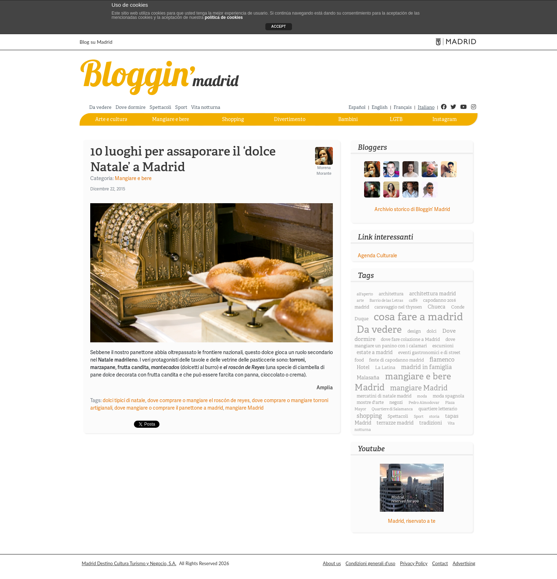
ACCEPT (278, 26)
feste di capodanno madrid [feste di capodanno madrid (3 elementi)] (396, 360)
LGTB (396, 119)
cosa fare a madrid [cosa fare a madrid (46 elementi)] (418, 316)
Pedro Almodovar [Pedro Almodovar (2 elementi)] (424, 402)
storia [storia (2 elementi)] (434, 416)
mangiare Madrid (244, 408)
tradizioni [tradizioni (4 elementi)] (430, 423)
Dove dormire (130, 107)
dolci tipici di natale (124, 400)
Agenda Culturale (377, 255)
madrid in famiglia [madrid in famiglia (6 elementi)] (426, 367)
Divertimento (289, 119)
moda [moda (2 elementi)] (422, 396)
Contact (440, 563)
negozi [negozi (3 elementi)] (396, 402)
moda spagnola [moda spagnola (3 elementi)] (448, 396)
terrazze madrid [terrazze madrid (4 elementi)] (395, 423)
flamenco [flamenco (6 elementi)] (441, 359)
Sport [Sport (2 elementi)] (418, 416)
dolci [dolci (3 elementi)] (432, 331)
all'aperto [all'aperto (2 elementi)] (365, 294)
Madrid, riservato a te (412, 521)
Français (403, 107)
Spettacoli (160, 107)
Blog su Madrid (96, 42)
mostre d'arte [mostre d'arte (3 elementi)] (370, 402)
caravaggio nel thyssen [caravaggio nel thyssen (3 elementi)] (398, 307)
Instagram (444, 119)
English (380, 107)
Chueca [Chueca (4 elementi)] (436, 307)
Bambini (348, 119)
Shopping (233, 119)
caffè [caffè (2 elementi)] (413, 300)
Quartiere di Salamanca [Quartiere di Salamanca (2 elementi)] (392, 409)
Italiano (426, 107)
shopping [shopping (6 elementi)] (369, 416)
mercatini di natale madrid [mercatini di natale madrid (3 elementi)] (384, 396)
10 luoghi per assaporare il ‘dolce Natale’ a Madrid (183, 159)
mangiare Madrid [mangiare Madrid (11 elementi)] (419, 388)
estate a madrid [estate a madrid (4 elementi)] (375, 352)
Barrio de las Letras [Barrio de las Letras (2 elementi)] (386, 300)
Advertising (464, 563)
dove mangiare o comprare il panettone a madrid (168, 408)
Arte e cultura (111, 119)
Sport (181, 107)
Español (357, 107)
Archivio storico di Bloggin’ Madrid (412, 209)
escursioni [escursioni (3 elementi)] (443, 346)
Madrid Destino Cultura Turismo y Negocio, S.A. (129, 563)
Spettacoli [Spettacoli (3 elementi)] (398, 416)
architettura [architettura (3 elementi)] (391, 294)
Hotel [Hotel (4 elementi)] (363, 367)
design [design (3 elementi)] (414, 331)
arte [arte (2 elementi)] (360, 300)
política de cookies (224, 17)
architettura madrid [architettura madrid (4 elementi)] (432, 293)
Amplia (325, 388)
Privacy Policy (413, 563)
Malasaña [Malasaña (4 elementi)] (368, 377)
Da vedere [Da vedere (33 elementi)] (379, 329)
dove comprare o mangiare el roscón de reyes (198, 400)
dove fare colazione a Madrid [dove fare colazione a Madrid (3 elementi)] (410, 339)
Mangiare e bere (170, 119)
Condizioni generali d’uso (370, 563)
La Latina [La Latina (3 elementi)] (385, 367)
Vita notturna (205, 107)
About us (332, 563)
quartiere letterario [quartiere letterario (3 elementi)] (437, 409)
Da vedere (100, 107)
